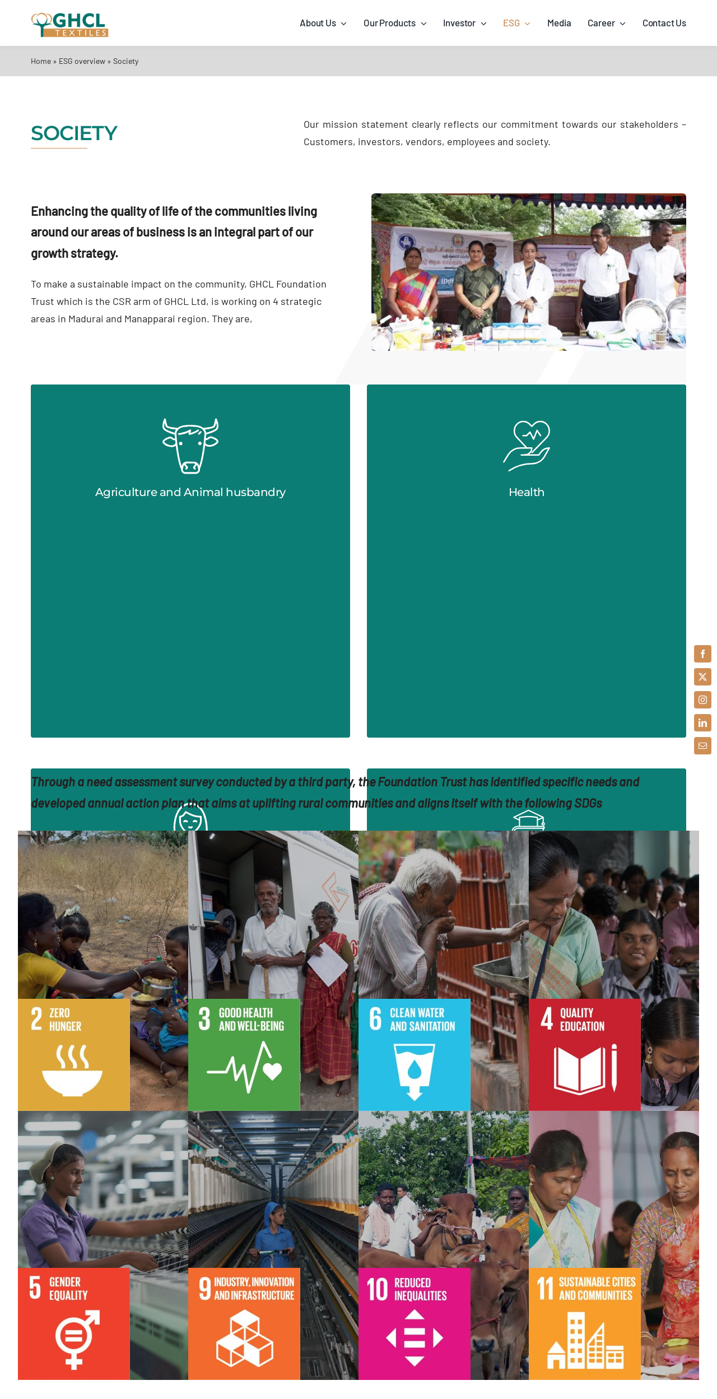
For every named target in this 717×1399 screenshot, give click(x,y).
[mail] (702, 745)
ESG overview (82, 61)
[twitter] (702, 676)
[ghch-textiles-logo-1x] (70, 17)
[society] (528, 198)
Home (41, 61)
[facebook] (702, 654)
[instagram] (702, 699)
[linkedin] (702, 722)
